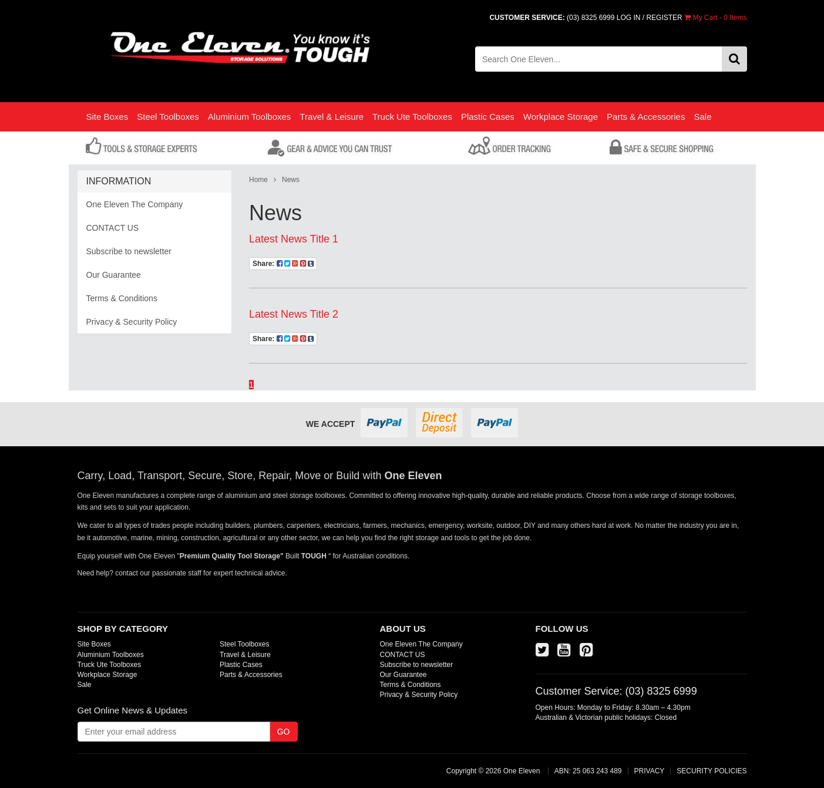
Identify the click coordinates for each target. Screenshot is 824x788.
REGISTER (664, 18)
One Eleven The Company (134, 204)
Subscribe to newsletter (129, 251)
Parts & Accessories (646, 117)
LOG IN (629, 18)
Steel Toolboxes (168, 117)
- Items (715, 18)
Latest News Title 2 (293, 314)
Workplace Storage (560, 117)
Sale (702, 117)
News (291, 180)
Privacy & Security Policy (131, 321)
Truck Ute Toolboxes (412, 117)
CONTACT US (112, 228)
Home (258, 180)
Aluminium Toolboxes (249, 117)
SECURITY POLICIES (711, 771)
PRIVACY (649, 771)
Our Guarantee (113, 274)
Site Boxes (107, 117)
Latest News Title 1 (293, 239)
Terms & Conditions (121, 298)
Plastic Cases (487, 117)
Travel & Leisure (332, 117)
